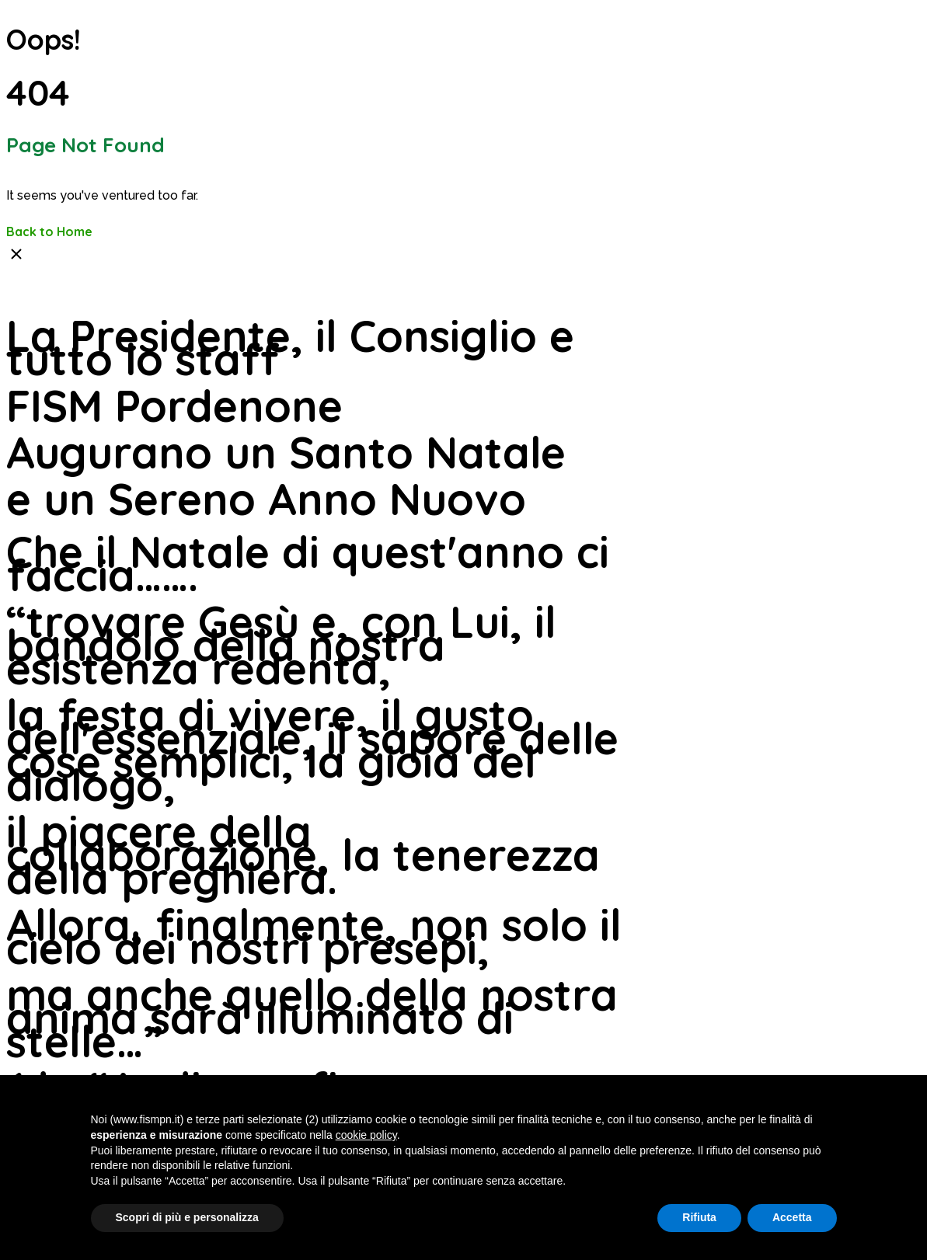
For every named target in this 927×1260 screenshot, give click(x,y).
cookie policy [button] (366, 1135)
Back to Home (49, 231)
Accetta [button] (792, 1217)
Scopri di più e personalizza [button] (187, 1217)
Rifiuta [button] (699, 1217)
